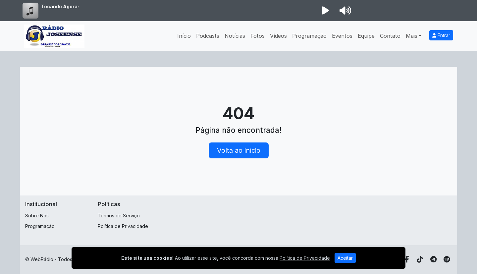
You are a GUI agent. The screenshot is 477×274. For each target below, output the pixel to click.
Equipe (366, 35)
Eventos (342, 35)
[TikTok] (420, 259)
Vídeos (278, 35)
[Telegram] (433, 259)
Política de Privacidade (123, 226)
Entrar (441, 35)
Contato (390, 35)
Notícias (235, 35)
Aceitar (345, 258)
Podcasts (207, 35)
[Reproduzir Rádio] (325, 11)
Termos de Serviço (119, 215)
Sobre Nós (37, 215)
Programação (309, 35)
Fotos (257, 35)
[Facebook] (407, 259)
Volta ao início (238, 150)
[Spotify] (447, 259)
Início (184, 35)
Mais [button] (411, 35)
